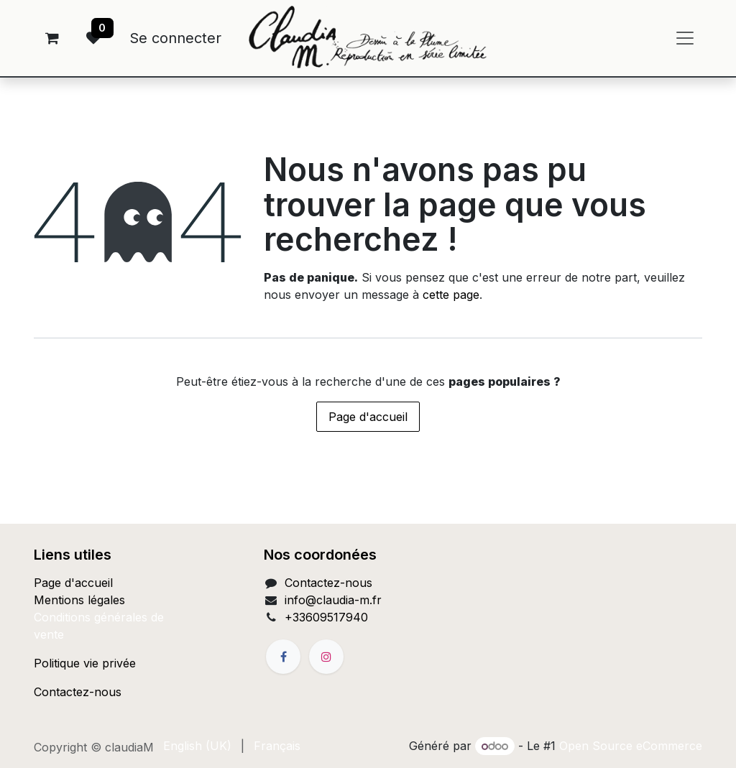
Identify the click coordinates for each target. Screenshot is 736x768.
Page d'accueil (368, 417)
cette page (451, 294)
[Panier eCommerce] (52, 38)
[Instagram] (326, 656)
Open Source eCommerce (630, 746)
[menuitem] (197, 746)
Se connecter (175, 38)
